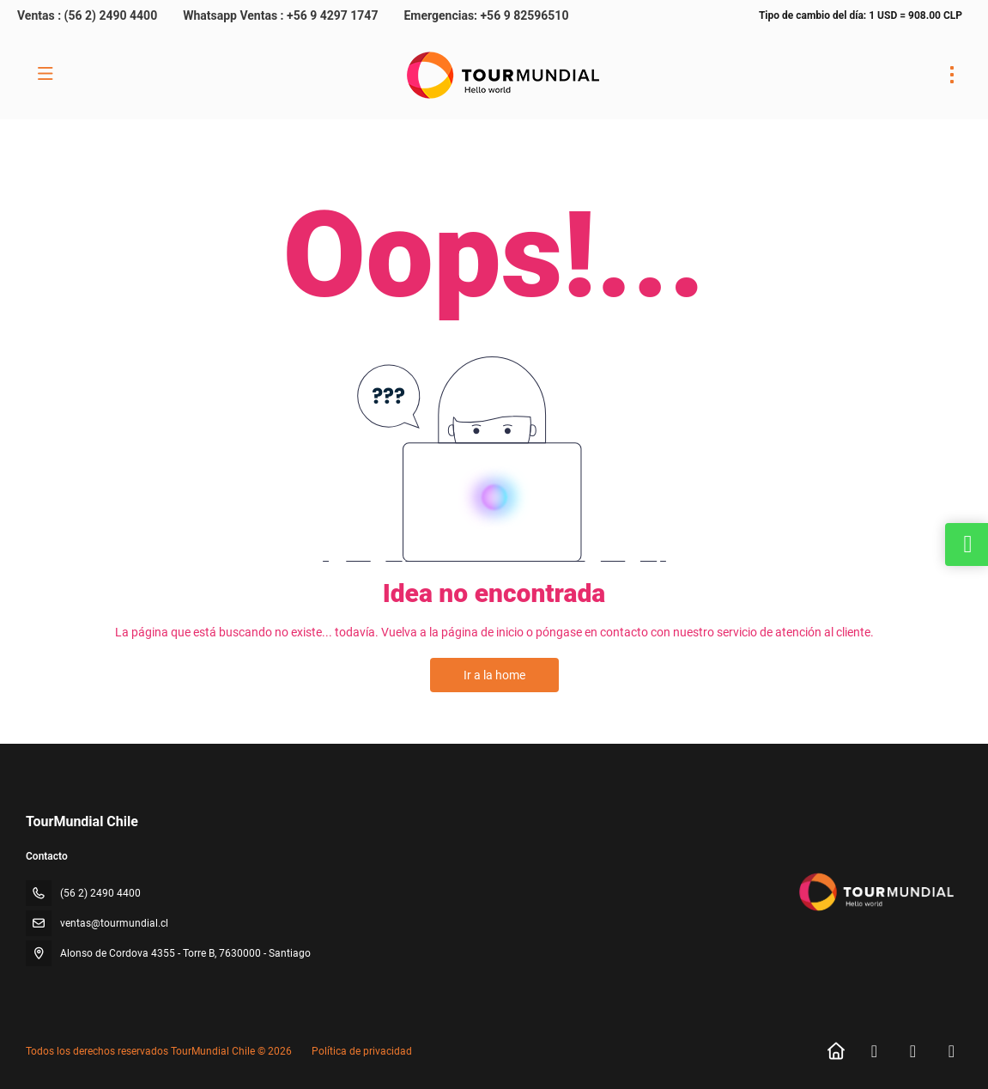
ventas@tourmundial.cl (114, 923)
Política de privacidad (362, 1051)
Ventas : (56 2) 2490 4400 (87, 15)
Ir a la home (494, 675)
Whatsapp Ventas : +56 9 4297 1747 (280, 15)
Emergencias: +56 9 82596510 (485, 15)
